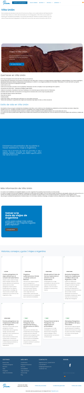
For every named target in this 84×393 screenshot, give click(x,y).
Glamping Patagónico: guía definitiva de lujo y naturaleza (72, 322)
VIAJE (25, 318)
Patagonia (5, 370)
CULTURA (5, 271)
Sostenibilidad (24, 368)
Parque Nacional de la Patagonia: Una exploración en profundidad (51, 323)
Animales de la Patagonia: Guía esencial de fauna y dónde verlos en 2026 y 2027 (31, 324)
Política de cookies (76, 385)
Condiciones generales (59, 385)
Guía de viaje (24, 372)
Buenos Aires (6, 362)
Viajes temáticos (25, 370)
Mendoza (5, 366)
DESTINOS (42, 3)
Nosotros (23, 366)
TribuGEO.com (54, 391)
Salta (4, 368)
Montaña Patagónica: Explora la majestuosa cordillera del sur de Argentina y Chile (72, 276)
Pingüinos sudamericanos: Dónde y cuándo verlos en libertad (31, 276)
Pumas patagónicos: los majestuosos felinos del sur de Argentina (11, 322)
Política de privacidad (40, 385)
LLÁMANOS (57, 3)
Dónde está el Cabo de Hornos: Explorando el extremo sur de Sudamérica (52, 276)
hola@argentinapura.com (45, 366)
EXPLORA (50, 3)
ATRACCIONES (27, 271)
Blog (22, 375)
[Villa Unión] (69, 22)
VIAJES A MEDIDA (33, 2)
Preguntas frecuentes (26, 364)
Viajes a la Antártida (7, 372)
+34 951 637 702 (43, 368)
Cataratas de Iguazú (8, 364)
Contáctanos (24, 362)
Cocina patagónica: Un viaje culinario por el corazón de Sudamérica (11, 276)
